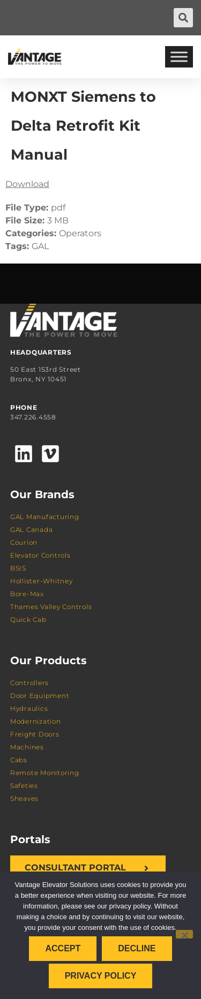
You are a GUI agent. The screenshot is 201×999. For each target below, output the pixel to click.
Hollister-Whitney (41, 581)
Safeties (24, 786)
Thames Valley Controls (51, 607)
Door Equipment (40, 696)
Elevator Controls (40, 555)
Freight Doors (34, 734)
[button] (183, 17)
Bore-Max (27, 594)
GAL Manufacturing (44, 517)
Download (27, 184)
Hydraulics (29, 708)
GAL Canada (31, 529)
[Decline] (184, 934)
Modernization (35, 721)
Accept (62, 948)
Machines (27, 747)
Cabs (18, 760)
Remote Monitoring (44, 773)
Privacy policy (101, 975)
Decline (136, 948)
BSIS (18, 568)
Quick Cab (28, 619)
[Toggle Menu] (179, 56)
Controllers (29, 683)
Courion (24, 542)
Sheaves (24, 798)
